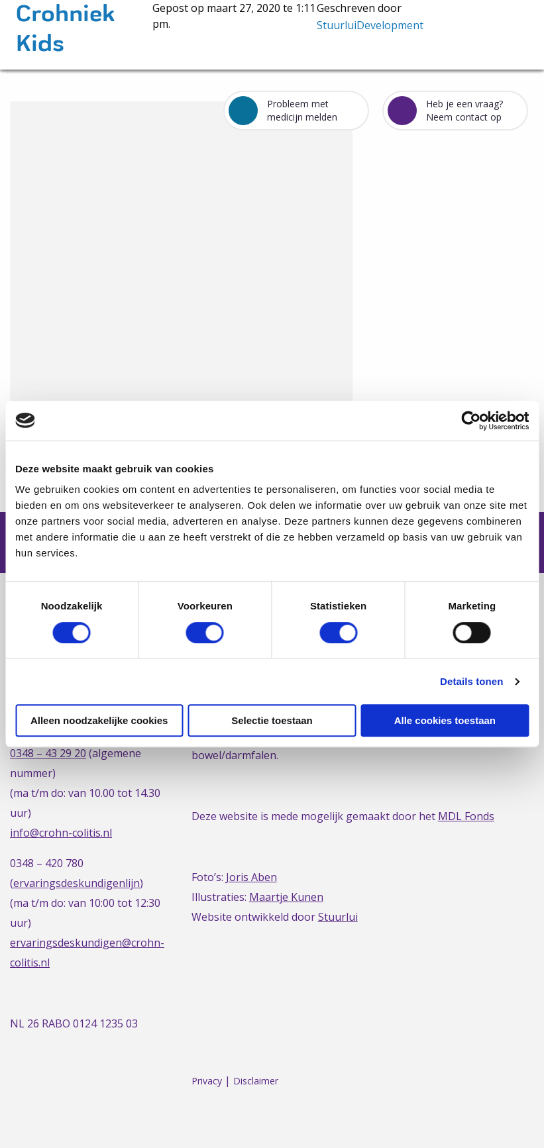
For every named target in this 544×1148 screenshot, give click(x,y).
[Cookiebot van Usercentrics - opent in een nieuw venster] (471, 421)
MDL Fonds (466, 816)
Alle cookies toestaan (445, 720)
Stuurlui (338, 917)
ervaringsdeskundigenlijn (76, 883)
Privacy (206, 1080)
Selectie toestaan (272, 720)
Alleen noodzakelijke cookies (99, 720)
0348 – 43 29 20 (48, 753)
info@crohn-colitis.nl (61, 832)
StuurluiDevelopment (370, 25)
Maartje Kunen (286, 897)
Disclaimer (255, 1080)
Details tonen (471, 681)
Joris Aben (251, 877)
